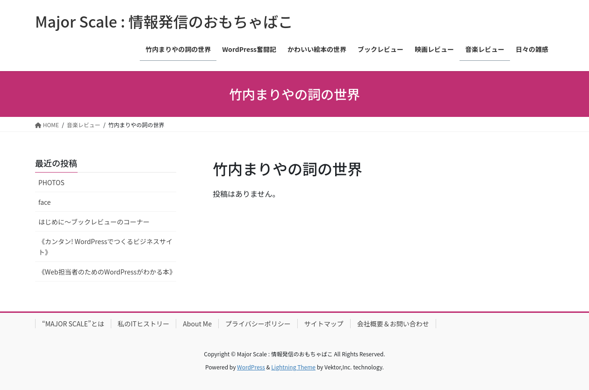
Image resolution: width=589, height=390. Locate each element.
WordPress (251, 367)
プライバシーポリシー (258, 323)
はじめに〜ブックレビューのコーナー (94, 221)
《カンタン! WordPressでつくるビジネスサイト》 (105, 247)
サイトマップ (324, 323)
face (44, 202)
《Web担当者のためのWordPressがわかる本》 (107, 271)
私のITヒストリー (144, 323)
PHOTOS (51, 182)
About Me (197, 323)
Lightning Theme (293, 367)
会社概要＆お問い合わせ (393, 323)
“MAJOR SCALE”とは (73, 323)
